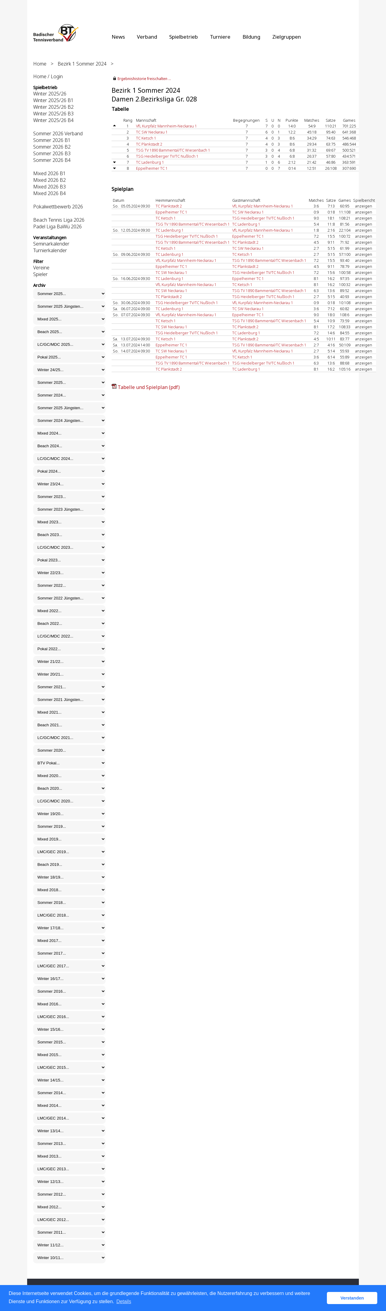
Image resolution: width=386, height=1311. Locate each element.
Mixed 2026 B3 (49, 186)
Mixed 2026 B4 (49, 193)
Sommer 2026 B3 (52, 153)
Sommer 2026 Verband (58, 133)
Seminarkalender (51, 243)
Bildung (251, 36)
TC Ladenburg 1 (150, 162)
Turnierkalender (50, 250)
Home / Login (48, 76)
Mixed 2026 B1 (49, 173)
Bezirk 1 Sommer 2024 (82, 63)
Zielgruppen (286, 36)
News (118, 36)
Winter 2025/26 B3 (53, 113)
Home (39, 63)
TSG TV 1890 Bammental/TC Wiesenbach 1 (173, 150)
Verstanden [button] (352, 1298)
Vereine (41, 267)
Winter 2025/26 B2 (53, 107)
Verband (147, 36)
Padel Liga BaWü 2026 (57, 226)
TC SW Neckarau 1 (152, 132)
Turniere (220, 36)
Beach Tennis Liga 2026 (58, 220)
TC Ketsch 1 (146, 138)
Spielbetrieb (183, 36)
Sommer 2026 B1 (52, 140)
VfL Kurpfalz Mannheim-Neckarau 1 (166, 126)
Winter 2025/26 (49, 93)
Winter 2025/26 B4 (53, 120)
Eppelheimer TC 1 (152, 168)
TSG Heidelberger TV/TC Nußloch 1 (167, 156)
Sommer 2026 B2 (52, 146)
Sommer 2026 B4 (52, 160)
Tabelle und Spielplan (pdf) (149, 387)
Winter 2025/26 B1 (53, 100)
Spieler (40, 274)
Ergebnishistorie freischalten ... (144, 78)
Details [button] (123, 1301)
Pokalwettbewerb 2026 (58, 206)
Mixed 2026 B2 (49, 180)
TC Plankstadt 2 (149, 144)
